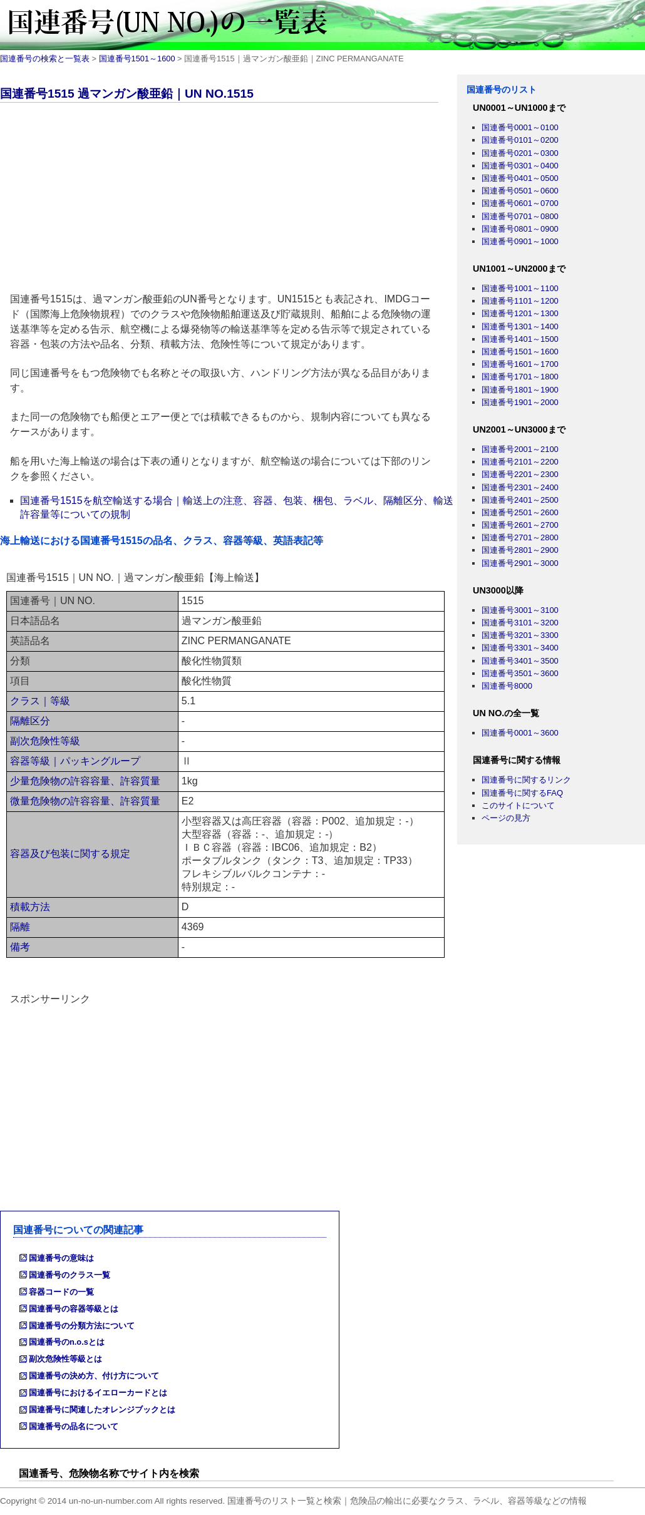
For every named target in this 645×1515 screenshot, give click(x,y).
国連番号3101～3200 (520, 622)
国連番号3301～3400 (520, 647)
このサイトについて (518, 805)
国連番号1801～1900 (520, 389)
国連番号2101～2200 (520, 461)
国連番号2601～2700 (520, 525)
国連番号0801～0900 (520, 229)
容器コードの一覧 (61, 1292)
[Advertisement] (228, 199)
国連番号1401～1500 (520, 339)
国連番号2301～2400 (520, 487)
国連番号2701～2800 (520, 537)
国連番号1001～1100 (520, 288)
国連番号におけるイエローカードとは (98, 1392)
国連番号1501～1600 (137, 58)
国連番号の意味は (61, 1258)
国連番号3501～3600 (520, 673)
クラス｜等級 (40, 701)
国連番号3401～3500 (520, 660)
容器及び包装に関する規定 (70, 853)
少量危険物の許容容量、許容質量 (85, 781)
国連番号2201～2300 (520, 474)
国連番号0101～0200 (520, 140)
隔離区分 (30, 721)
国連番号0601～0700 (520, 203)
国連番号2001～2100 (520, 449)
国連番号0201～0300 (520, 153)
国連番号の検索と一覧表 (45, 58)
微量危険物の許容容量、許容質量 (85, 801)
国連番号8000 (507, 686)
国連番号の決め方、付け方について (94, 1375)
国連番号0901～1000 (520, 241)
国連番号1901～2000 (520, 402)
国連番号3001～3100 (520, 610)
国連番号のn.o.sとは (67, 1342)
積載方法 (30, 906)
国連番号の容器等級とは (73, 1308)
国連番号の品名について (73, 1426)
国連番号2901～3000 (520, 563)
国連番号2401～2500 (520, 500)
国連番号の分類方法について (82, 1325)
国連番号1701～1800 (520, 376)
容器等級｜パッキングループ (75, 761)
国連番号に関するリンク (526, 779)
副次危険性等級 (45, 741)
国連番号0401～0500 (520, 178)
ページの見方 (506, 818)
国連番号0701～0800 (520, 216)
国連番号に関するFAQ (522, 793)
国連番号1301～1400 (520, 326)
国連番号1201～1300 (520, 313)
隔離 (20, 927)
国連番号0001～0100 (520, 127)
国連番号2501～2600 (520, 512)
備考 (20, 947)
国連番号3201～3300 (520, 635)
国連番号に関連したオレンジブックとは (102, 1409)
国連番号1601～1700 (520, 364)
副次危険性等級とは (65, 1359)
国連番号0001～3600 (520, 732)
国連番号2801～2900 (520, 550)
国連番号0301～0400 (520, 165)
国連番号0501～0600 (520, 190)
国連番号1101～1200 (520, 301)
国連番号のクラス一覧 (69, 1275)
